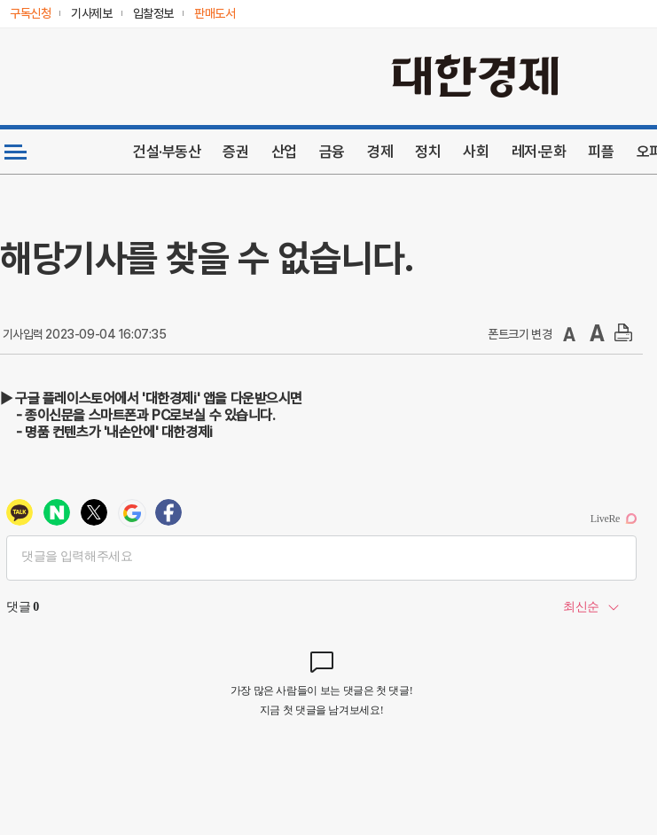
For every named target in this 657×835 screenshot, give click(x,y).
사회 (476, 151)
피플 (601, 151)
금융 (332, 151)
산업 (284, 151)
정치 (428, 151)
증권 (235, 151)
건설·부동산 (166, 151)
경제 (380, 151)
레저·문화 (539, 151)
